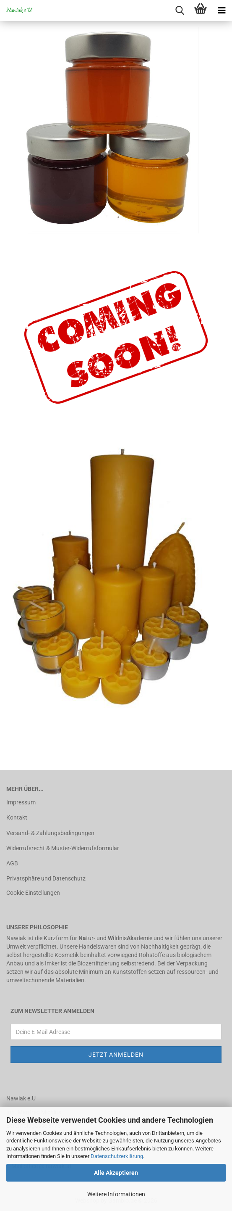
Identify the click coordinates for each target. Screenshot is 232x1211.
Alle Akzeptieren (116, 1172)
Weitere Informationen (116, 1194)
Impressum (21, 802)
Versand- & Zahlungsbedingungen (50, 833)
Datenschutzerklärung (117, 1156)
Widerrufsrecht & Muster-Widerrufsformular (62, 848)
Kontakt (16, 817)
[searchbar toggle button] (179, 10)
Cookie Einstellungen (33, 892)
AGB (12, 863)
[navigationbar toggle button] (221, 10)
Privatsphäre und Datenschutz (46, 878)
